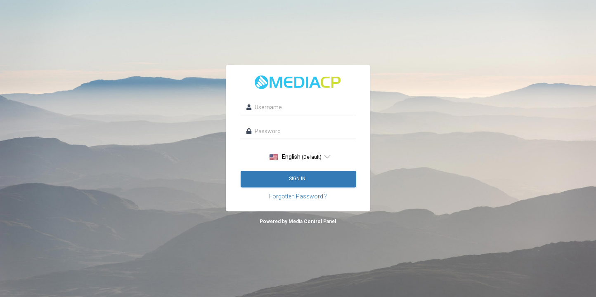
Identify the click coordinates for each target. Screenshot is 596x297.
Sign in (298, 179)
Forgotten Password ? (298, 196)
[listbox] (297, 157)
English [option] (296, 156)
